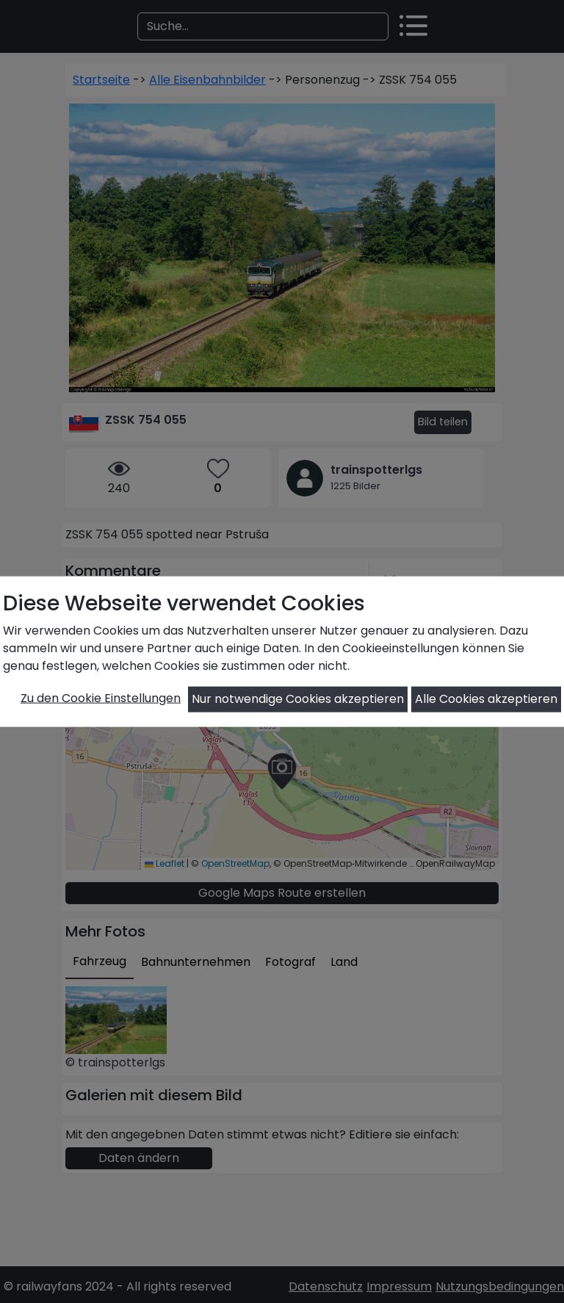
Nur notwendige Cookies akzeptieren (298, 698)
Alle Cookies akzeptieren (486, 698)
